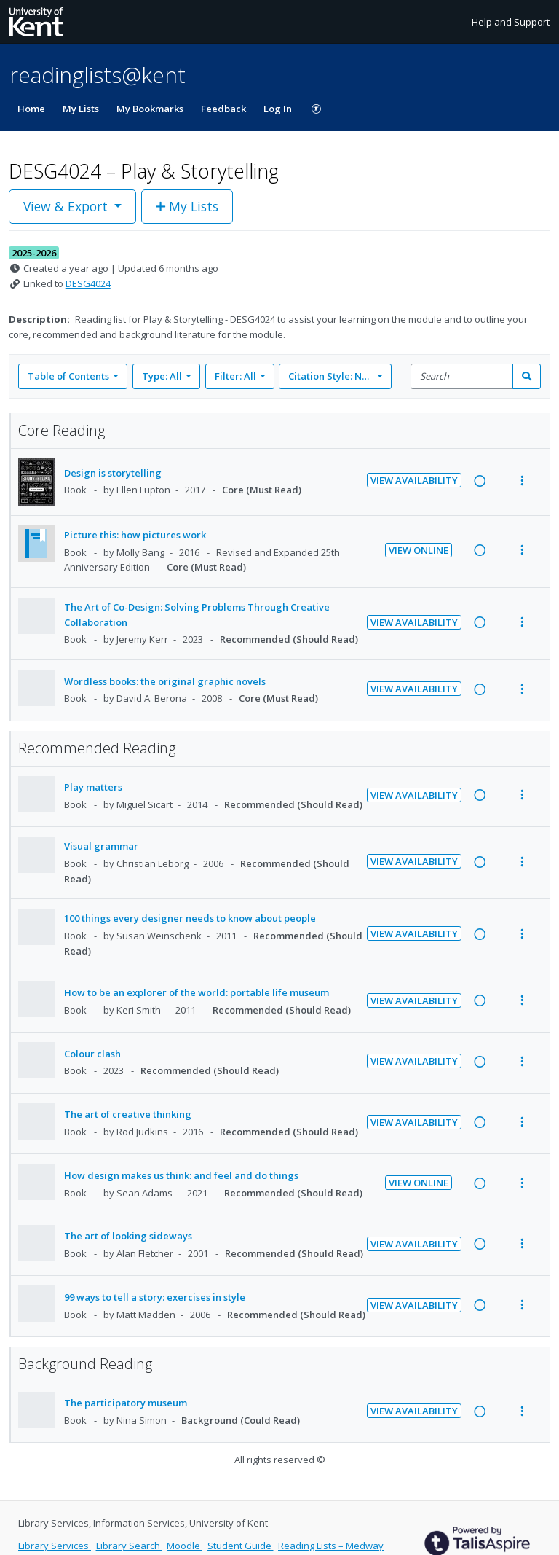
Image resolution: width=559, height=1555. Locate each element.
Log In (277, 108)
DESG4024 (88, 283)
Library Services (54, 1545)
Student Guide (240, 1545)
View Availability (414, 480)
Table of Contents (69, 376)
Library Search (129, 1545)
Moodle (184, 1545)
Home (31, 108)
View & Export (67, 206)
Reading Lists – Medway (331, 1545)
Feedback (223, 108)
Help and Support (511, 21)
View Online (418, 550)
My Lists (81, 108)
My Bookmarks (149, 108)
